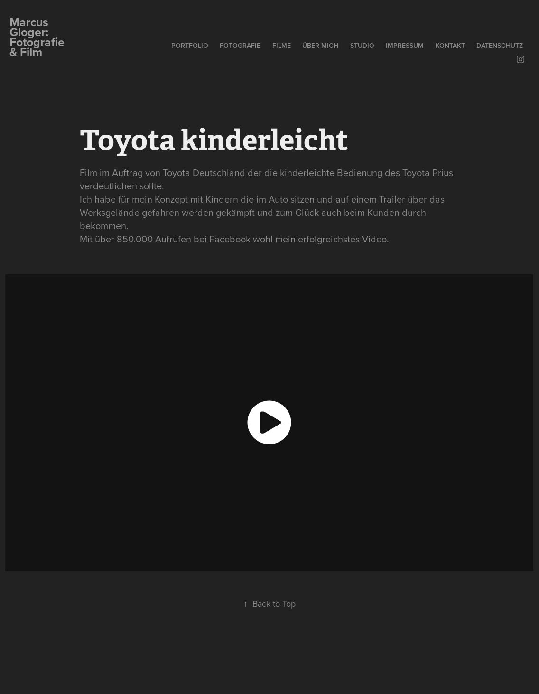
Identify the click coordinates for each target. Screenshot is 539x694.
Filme (281, 45)
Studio (362, 45)
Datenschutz (499, 45)
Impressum (405, 45)
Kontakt (450, 45)
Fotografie (240, 45)
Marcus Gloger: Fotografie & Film (38, 36)
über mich (320, 45)
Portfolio (189, 45)
